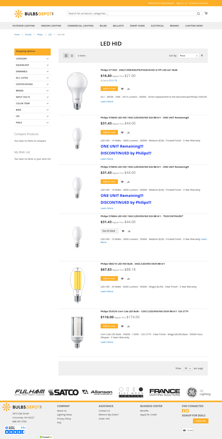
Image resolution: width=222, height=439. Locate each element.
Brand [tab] (19, 90)
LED (50, 34)
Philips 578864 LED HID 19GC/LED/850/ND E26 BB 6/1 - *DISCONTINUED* (142, 216)
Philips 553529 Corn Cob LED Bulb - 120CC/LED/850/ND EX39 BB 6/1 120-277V (144, 311)
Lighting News (64, 414)
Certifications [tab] (24, 84)
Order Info (104, 418)
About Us (62, 410)
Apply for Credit (148, 414)
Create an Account (198, 3)
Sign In (179, 3)
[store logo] (33, 14)
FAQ (59, 422)
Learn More (107, 101)
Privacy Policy (64, 418)
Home (17, 34)
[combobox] (134, 13)
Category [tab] (21, 58)
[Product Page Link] (80, 91)
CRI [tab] (17, 116)
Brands (28, 34)
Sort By (172, 55)
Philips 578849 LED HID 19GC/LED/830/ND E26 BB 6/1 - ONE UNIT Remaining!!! (145, 117)
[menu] (111, 25)
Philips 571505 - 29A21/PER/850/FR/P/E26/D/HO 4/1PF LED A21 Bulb (139, 70)
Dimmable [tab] (21, 71)
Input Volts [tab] (23, 96)
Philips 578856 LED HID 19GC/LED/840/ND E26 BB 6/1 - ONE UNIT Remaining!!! (145, 166)
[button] (122, 88)
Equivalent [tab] (22, 64)
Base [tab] (18, 109)
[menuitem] (25, 25)
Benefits (144, 410)
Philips (40, 34)
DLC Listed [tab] (22, 77)
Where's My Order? (109, 414)
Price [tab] (19, 122)
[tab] (111, 25)
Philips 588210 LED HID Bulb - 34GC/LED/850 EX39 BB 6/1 (133, 263)
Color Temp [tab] (23, 103)
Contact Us (104, 410)
